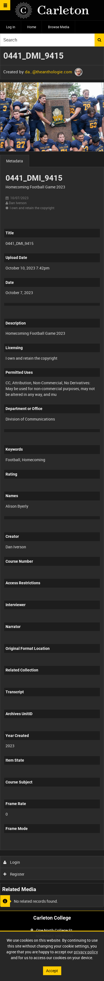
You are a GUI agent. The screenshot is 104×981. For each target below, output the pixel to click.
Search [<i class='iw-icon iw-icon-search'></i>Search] (99, 40)
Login (11, 862)
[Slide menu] (5, 5)
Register (14, 874)
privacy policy (86, 951)
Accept (52, 970)
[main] (52, 478)
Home (31, 27)
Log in (10, 27)
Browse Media (58, 27)
